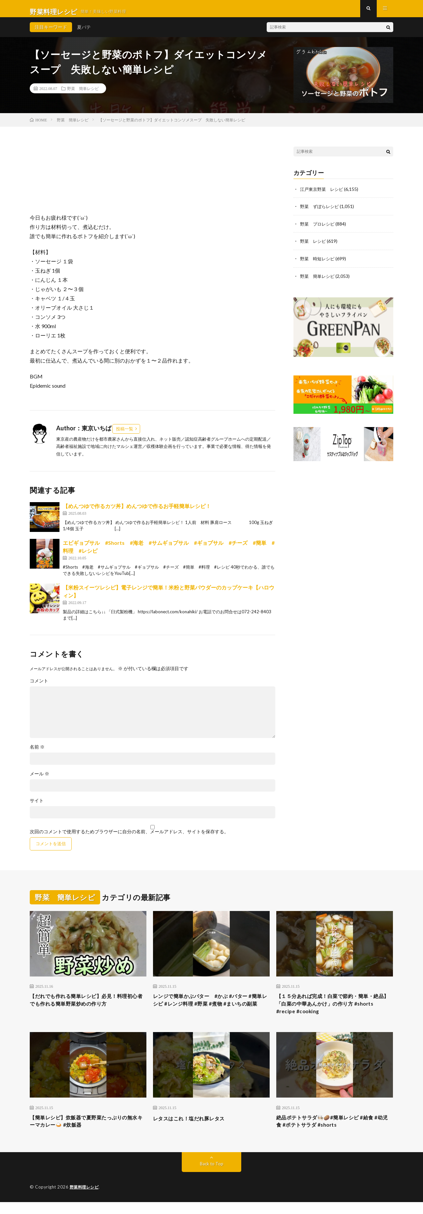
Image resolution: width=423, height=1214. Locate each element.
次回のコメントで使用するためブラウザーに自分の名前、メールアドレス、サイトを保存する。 (129, 837)
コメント (39, 686)
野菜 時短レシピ (318, 264)
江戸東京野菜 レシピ (323, 195)
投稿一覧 (124, 434)
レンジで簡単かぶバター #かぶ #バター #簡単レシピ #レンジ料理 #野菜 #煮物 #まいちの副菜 (210, 1011)
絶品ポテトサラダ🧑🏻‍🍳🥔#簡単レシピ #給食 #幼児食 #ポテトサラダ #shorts (333, 1132)
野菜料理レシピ (85, 1199)
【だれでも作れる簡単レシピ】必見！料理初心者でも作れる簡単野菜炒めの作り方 (88, 1007)
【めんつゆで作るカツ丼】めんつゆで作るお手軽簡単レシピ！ (137, 512)
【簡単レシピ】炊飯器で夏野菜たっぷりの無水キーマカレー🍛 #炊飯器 (88, 1132)
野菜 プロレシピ (318, 229)
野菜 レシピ (314, 246)
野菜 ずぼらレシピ (321, 212)
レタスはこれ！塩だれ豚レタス (196, 1127)
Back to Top (211, 1176)
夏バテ (84, 33)
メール (39, 779)
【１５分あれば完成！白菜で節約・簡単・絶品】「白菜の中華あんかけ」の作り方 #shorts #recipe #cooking (334, 1011)
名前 (37, 753)
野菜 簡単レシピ (83, 94)
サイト (37, 806)
